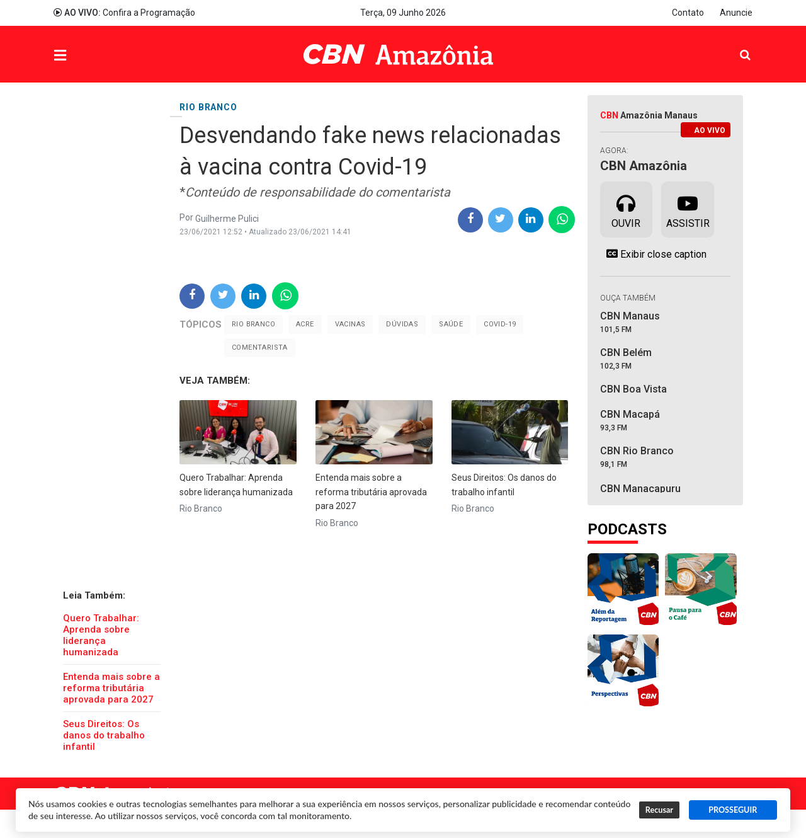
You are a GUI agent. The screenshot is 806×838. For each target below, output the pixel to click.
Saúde (451, 324)
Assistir (688, 208)
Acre (305, 324)
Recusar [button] (659, 810)
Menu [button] (85, 56)
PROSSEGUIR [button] (732, 810)
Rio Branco (253, 324)
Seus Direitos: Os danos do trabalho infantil (104, 735)
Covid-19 (500, 324)
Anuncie (736, 13)
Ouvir (625, 208)
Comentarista (260, 347)
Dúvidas (402, 324)
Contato (688, 13)
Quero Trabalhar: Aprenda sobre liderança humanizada (101, 635)
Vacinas (350, 324)
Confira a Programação (124, 13)
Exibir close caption (653, 254)
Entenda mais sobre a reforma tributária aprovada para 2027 (111, 688)
